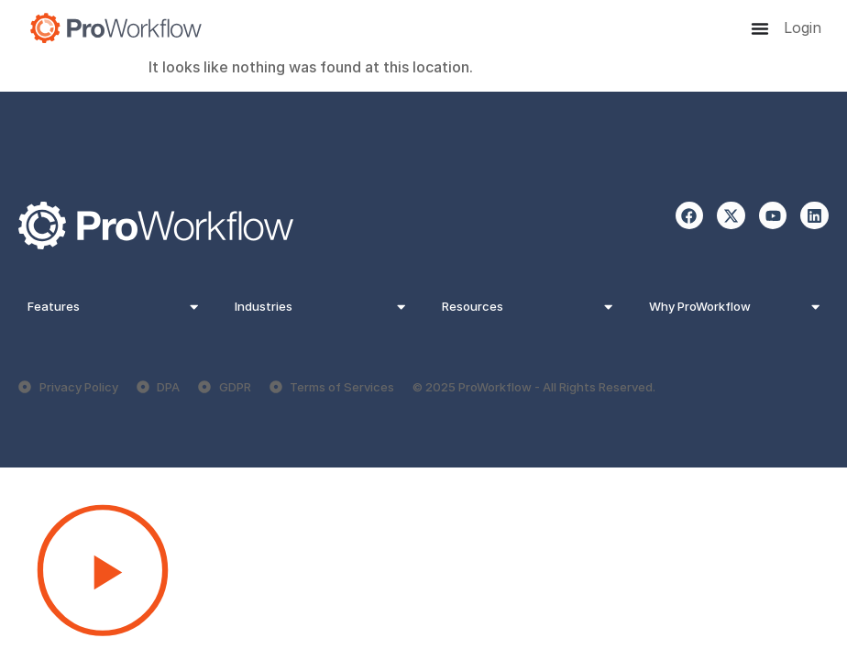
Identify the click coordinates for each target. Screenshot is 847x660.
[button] (423, 572)
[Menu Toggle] (760, 28)
